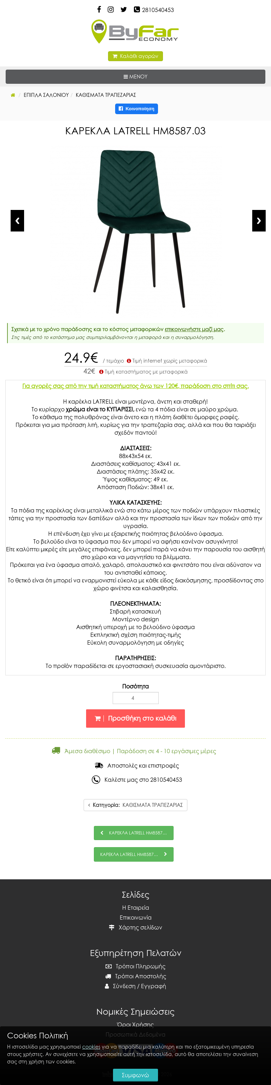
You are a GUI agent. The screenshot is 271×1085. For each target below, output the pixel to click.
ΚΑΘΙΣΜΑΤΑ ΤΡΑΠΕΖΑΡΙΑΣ (135, 805)
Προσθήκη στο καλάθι (135, 718)
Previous (17, 220)
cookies (91, 1047)
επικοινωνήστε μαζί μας (194, 329)
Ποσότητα (135, 686)
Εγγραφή (153, 986)
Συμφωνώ (135, 1075)
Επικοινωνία (136, 917)
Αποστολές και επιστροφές (137, 765)
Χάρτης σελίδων (135, 927)
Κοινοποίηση (136, 108)
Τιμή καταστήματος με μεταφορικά (143, 372)
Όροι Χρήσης (135, 1024)
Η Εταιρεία (135, 907)
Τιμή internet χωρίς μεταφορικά (166, 361)
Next (259, 220)
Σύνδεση (120, 986)
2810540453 (158, 9)
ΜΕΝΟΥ (157, 76)
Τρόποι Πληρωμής (135, 966)
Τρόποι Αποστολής (135, 976)
